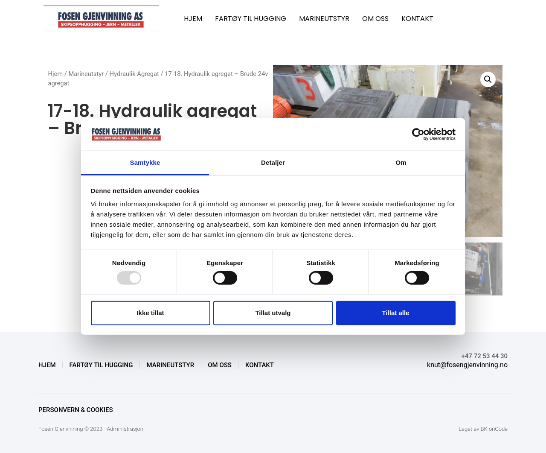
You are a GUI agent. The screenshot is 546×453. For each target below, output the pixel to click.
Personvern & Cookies (75, 410)
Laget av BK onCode (483, 429)
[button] (488, 79)
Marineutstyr (86, 74)
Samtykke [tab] (145, 162)
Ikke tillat (150, 312)
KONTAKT (417, 18)
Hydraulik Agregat (134, 74)
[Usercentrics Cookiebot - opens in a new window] (418, 134)
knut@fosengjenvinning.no (467, 365)
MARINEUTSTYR (324, 18)
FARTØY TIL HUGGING (250, 18)
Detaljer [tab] (273, 162)
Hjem (55, 74)
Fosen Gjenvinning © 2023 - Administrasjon (90, 429)
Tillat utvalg (272, 312)
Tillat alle (396, 312)
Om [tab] (400, 162)
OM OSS (375, 18)
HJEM (193, 18)
